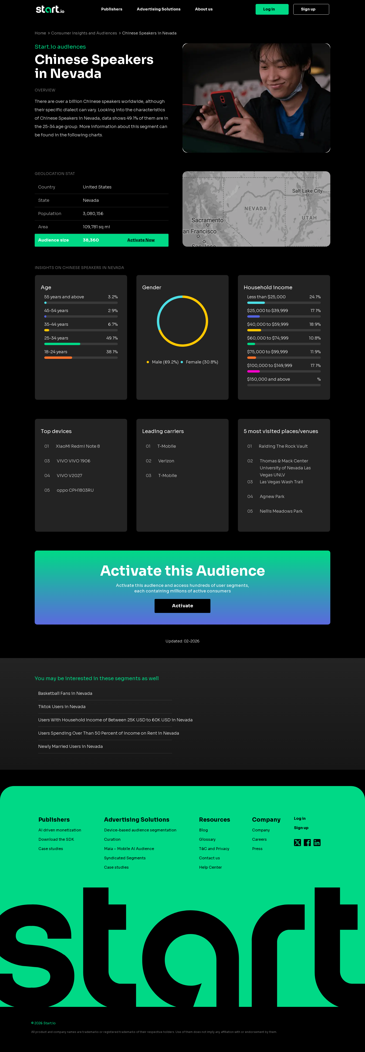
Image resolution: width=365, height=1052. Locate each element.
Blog (203, 830)
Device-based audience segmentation (140, 830)
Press (257, 848)
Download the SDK (56, 839)
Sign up (308, 9)
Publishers (111, 9)
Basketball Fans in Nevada (65, 693)
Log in (269, 9)
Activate (182, 606)
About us (204, 9)
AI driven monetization (59, 830)
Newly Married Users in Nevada (70, 746)
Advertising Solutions (159, 9)
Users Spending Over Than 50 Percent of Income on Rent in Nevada (108, 733)
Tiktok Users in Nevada (62, 706)
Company (264, 819)
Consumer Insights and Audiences (84, 33)
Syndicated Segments (125, 858)
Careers (259, 839)
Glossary (207, 839)
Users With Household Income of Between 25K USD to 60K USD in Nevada (115, 720)
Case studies (50, 848)
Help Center (210, 867)
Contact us (209, 858)
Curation (112, 839)
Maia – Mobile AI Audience (129, 848)
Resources (214, 819)
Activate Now (141, 240)
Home (40, 33)
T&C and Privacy (214, 848)
